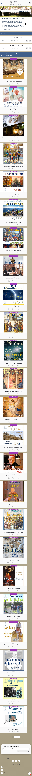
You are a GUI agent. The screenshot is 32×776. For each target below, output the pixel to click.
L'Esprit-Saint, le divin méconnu (13, 81)
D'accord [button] (28, 24)
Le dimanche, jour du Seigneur (13, 419)
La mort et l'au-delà (13, 194)
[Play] (2, 41)
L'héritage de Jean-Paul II (13, 673)
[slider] (7, 40)
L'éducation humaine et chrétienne (13, 166)
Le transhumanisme (13, 701)
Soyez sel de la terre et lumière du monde (13, 138)
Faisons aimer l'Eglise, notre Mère (13, 447)
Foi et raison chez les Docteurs (13, 250)
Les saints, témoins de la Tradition (13, 532)
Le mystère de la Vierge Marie (13, 391)
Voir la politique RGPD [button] (6, 29)
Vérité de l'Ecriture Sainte (13, 588)
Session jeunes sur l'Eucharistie (13, 504)
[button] (27, 41)
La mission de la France (13, 560)
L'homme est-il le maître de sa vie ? (13, 109)
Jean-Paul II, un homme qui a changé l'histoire (13, 644)
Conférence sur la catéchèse (13, 475)
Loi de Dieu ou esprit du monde (13, 363)
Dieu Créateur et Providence (13, 307)
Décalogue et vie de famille (13, 278)
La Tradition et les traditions (13, 335)
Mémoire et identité (13, 729)
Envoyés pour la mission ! (13, 616)
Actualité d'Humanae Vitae (13, 222)
